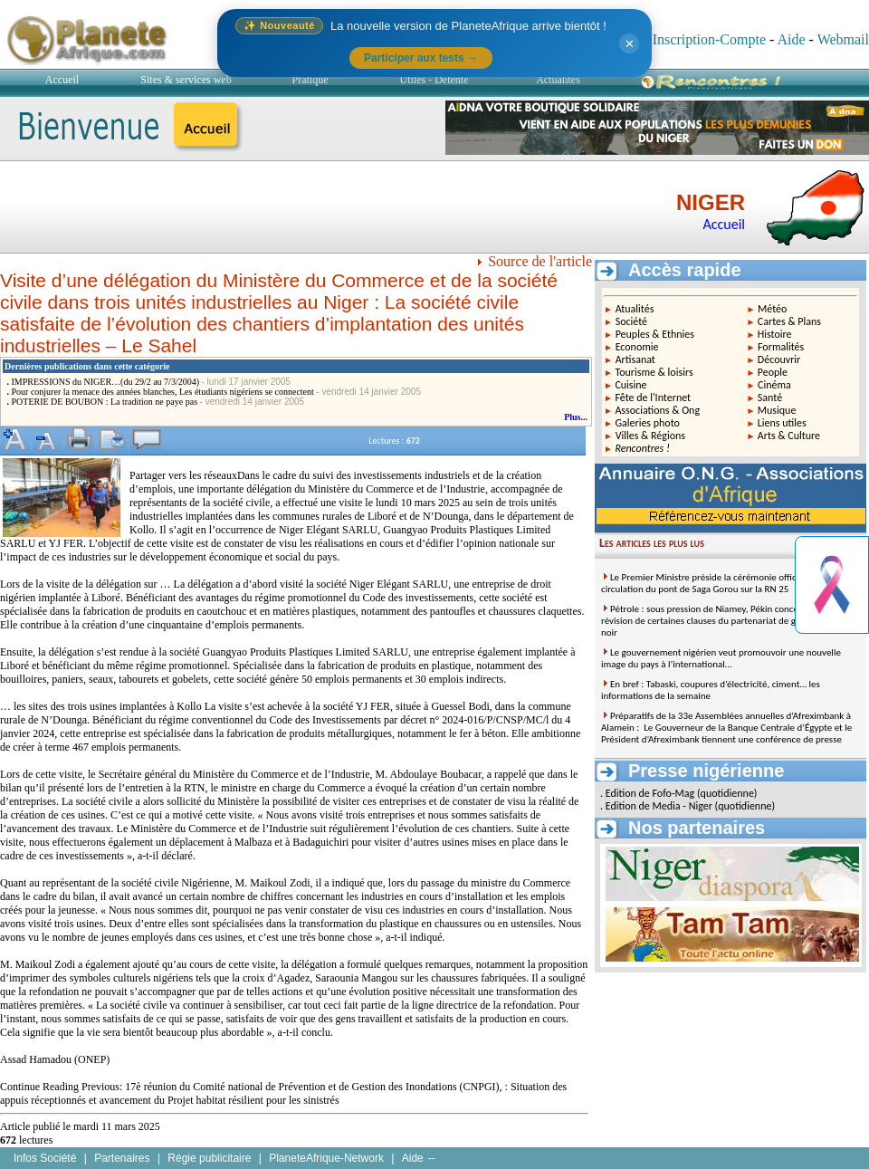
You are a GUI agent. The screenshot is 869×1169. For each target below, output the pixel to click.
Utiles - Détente (434, 79)
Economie (637, 346)
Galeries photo (647, 423)
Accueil (62, 79)
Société (631, 321)
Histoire (775, 334)
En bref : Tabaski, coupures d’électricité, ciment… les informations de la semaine (710, 690)
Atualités (635, 308)
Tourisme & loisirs (653, 372)
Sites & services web (185, 79)
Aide (791, 39)
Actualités (558, 79)
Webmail (843, 39)
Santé (770, 397)
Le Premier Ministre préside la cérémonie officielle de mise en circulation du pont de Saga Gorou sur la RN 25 (730, 583)
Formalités (781, 346)
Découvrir (779, 359)
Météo (772, 308)
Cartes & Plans (789, 321)
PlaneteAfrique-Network (326, 1158)
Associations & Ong (657, 410)
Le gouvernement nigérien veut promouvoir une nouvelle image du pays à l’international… (721, 658)
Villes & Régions (650, 435)
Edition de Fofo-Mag (650, 793)
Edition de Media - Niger (659, 806)
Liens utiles (782, 423)
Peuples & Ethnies (655, 334)
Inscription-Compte (709, 39)
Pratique (310, 79)
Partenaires (121, 1158)
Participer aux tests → (421, 58)
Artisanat (635, 359)
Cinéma (774, 384)
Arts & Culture (789, 435)
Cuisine (630, 384)
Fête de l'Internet (653, 397)
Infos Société (45, 1158)
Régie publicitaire (209, 1158)
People (773, 372)
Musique (777, 410)
